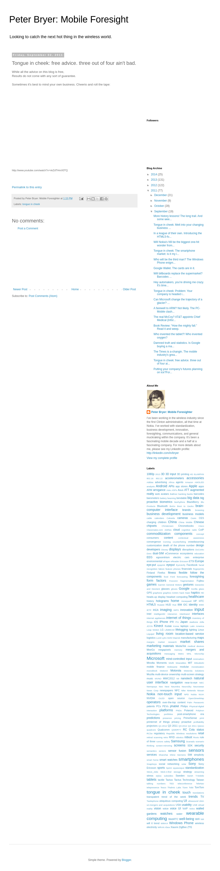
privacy (175, 721)
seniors (162, 751)
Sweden (180, 775)
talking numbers (156, 783)
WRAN (161, 827)
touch (187, 792)
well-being (186, 819)
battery (163, 498)
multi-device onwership (167, 674)
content (168, 537)
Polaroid (188, 710)
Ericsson (184, 561)
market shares (192, 641)
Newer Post (20, 289)
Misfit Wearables (177, 663)
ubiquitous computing (171, 801)
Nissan (200, 690)
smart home (153, 760)
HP (195, 601)
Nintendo (191, 690)
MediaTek (181, 646)
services (152, 754)
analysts (151, 486)
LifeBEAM (170, 630)
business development (164, 514)
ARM (149, 490)
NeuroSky (186, 686)
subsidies (168, 775)
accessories (195, 478)
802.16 (150, 478)
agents (179, 482)
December (161, 195)
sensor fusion (177, 750)
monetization (198, 667)
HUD (168, 604)
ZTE (189, 827)
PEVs (165, 706)
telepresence (153, 787)
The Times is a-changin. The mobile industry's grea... (175, 353)
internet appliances (156, 618)
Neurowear (198, 686)
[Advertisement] (74, 259)
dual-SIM (158, 553)
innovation (186, 610)
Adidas (150, 482)
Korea (176, 626)
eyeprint (161, 565)
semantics (152, 751)
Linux (201, 629)
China (172, 522)
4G (191, 474)
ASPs (174, 490)
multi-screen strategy (192, 674)
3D (163, 474)
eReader (175, 561)
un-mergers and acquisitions (161, 805)
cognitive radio (189, 530)
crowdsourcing (196, 541)
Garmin (161, 585)
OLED (162, 698)
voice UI (175, 808)
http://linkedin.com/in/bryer (163, 453)
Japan (184, 621)
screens (179, 745)
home (175, 601)
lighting (193, 629)
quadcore (151, 730)
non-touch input (169, 694)
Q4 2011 (192, 726)
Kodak (168, 626)
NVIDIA (151, 698)
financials (187, 568)
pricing (177, 718)
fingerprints (198, 569)
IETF (149, 610)
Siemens (181, 755)
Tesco (163, 787)
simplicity (199, 754)
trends (193, 796)
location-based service (189, 633)
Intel (149, 613)
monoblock (152, 670)
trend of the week (174, 796)
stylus (159, 775)
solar (184, 764)
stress (150, 775)
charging (151, 522)
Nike (183, 690)
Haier (187, 593)
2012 (154, 185)
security (199, 745)
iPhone (164, 621)
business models (193, 514)
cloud (176, 529)
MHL (189, 653)
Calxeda (171, 518)
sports (161, 767)
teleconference (185, 783)
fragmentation (187, 581)
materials (168, 646)
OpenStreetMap (196, 698)
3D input (170, 474)
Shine (173, 755)
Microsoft (156, 658)
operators (154, 702)
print (202, 718)
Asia (168, 490)
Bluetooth (162, 506)
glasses (165, 588)
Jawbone (193, 622)
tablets (151, 779)
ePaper (166, 561)
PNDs (179, 710)
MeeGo (151, 649)
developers (153, 549)
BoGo (172, 506)
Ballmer (174, 494)
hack (181, 593)
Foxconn (173, 581)
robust (188, 737)
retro (165, 737)
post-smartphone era (190, 714)
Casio (193, 518)
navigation (176, 682)
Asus (180, 490)
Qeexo (201, 726)
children (162, 522)
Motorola (175, 670)
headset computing (177, 596)
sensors (196, 750)
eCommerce (172, 553)
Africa (171, 482)
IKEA (156, 610)
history (150, 601)
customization (154, 545)
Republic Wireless (175, 733)
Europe (199, 561)
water (179, 813)
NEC (201, 682)
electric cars (181, 557)
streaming (199, 772)
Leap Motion (153, 630)
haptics (195, 592)
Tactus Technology (184, 779)
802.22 (159, 478)
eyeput (170, 564)
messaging (169, 653)
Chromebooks (186, 525)
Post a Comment (28, 228)
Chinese (199, 522)
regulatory (159, 733)
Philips (184, 706)
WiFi (197, 819)
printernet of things (158, 721)
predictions (153, 718)
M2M (169, 638)
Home (75, 289)
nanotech (186, 678)
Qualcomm (164, 729)
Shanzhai (163, 755)
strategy (187, 771)
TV (202, 796)
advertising (161, 482)
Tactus (169, 779)
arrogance (159, 490)
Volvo (192, 808)
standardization (194, 767)
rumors (159, 741)
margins (150, 642)
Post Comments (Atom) (43, 296)
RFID (172, 737)
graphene (157, 593)
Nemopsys (152, 686)
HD (202, 593)
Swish (190, 775)
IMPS (176, 610)
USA (178, 804)
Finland (151, 572)
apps (201, 486)
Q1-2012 (162, 726)
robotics (180, 737)
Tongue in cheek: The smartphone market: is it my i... (174, 252)
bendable (181, 498)
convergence (154, 541)
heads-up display (156, 596)
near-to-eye (191, 682)
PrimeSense (190, 718)
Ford (172, 576)
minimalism (198, 659)
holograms (162, 601)
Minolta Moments (157, 662)
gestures (188, 584)
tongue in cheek (31, 204)
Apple (193, 486)
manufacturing (188, 637)
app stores (181, 486)
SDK (189, 745)
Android (161, 486)
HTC (201, 601)
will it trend (153, 823)
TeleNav (200, 783)
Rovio (196, 737)
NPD (186, 694)
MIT (190, 662)
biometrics (166, 502)
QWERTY (176, 730)
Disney (164, 549)
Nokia (151, 694)
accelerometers (174, 478)
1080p (150, 474)
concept (200, 534)
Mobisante (172, 667)
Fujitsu (200, 580)
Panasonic (199, 702)
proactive (187, 721)
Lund (158, 638)
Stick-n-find (165, 772)
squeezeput (178, 768)
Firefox (161, 572)
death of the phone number (179, 545)
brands (186, 510)
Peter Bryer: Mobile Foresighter (171, 412)
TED (171, 783)
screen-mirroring (164, 745)
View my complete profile (162, 458)
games (152, 584)
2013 (154, 179)
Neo (161, 686)
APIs (171, 486)
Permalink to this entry (27, 187)
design (200, 545)
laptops (184, 626)
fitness (172, 572)
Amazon (189, 482)
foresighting (197, 576)
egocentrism (163, 557)
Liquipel (150, 634)
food (166, 576)
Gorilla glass (197, 589)
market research (167, 642)
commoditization (158, 533)
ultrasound (193, 801)
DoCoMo (199, 549)
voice (165, 808)
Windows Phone (181, 823)
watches (166, 813)
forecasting (182, 576)
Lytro (164, 638)
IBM (180, 604)
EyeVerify (180, 565)
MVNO (158, 678)
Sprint (169, 768)
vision (157, 808)
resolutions (191, 733)
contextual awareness (191, 538)
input (199, 609)
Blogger (126, 860)
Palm (189, 702)
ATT (186, 490)
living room (164, 633)
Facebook (192, 565)
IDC (185, 604)
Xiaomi (174, 827)
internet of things (178, 618)
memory (178, 650)
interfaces (198, 613)
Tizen (185, 787)
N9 (177, 678)
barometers (153, 498)
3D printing (183, 474)
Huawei (160, 604)
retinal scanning (154, 737)
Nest (167, 686)
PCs (158, 706)
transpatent (153, 796)
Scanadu (190, 741)
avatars (165, 493)
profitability (198, 722)
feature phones (173, 569)
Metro (181, 653)
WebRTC (173, 819)
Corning (167, 542)
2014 (154, 174)
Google (184, 588)
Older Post (129, 289)
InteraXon (172, 614)
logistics (151, 637)
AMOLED (199, 482)
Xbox (167, 827)
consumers (153, 537)
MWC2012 (169, 678)
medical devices (195, 646)
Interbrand (185, 614)
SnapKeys (152, 764)
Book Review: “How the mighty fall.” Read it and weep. (175, 327)
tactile (161, 779)
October (159, 206)
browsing (199, 510)
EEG (149, 557)
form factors (156, 580)
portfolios (168, 714)
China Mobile (185, 522)
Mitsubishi (199, 663)
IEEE (201, 604)
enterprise (198, 557)
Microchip (199, 653)
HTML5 (151, 604)
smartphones (191, 759)
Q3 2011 (173, 725)
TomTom (199, 787)
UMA (201, 801)
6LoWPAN (199, 474)
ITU (177, 622)
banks (190, 494)
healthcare (196, 596)
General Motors (174, 585)
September (161, 211)
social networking (169, 764)
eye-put (151, 564)
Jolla (201, 622)
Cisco (201, 526)
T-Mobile (199, 775)
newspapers (166, 690)
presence (167, 718)
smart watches (169, 759)
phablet (174, 706)
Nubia (194, 694)
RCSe (150, 733)
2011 (154, 190)
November (161, 200)
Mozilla (150, 674)
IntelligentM (159, 614)
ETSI (191, 561)
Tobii (191, 787)
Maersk (176, 638)
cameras (182, 518)
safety (167, 741)
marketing (154, 646)
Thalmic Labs (174, 787)
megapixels (164, 649)
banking (182, 494)
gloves (174, 589)
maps (200, 637)
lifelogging (182, 629)
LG (161, 629)
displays (175, 549)
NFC (177, 690)
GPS (149, 592)
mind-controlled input (179, 658)
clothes (168, 530)
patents (151, 706)
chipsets (152, 525)
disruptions (188, 549)
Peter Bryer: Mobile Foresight (68, 19)
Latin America (197, 626)
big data (193, 498)
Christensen (167, 526)
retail (201, 733)
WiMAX (164, 823)
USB (195, 805)
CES (201, 518)
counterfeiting (179, 542)
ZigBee (183, 827)
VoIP (185, 808)
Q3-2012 (183, 726)
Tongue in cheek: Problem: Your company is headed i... (173, 292)
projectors (152, 725)
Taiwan (200, 779)
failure (161, 569)
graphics (167, 593)
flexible (183, 572)
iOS (156, 622)
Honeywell (186, 601)
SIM (190, 754)
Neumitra (175, 686)
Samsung (178, 741)
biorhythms (179, 502)
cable (149, 518)
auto (157, 493)
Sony (192, 764)
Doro (149, 553)
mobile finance (156, 666)
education (199, 553)
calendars (159, 518)
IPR (172, 622)
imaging (166, 610)
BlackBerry (193, 502)
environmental (154, 561)
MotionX (164, 670)
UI (185, 801)
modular (184, 666)
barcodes (199, 493)
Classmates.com (155, 530)
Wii (202, 819)
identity (193, 604)
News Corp (152, 690)
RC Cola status (193, 729)
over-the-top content (174, 702)
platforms (166, 710)
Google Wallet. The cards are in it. (174, 268)
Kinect (158, 626)
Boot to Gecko (185, 506)
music (150, 678)
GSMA (175, 593)
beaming (171, 498)
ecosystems (186, 553)
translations (198, 792)
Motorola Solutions (194, 670)
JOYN (150, 626)
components (183, 533)
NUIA (201, 694)
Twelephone (153, 801)
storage (177, 772)
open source (176, 698)
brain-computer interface (175, 508)
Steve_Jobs (152, 772)
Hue (174, 604)
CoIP (201, 529)
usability (187, 804)
